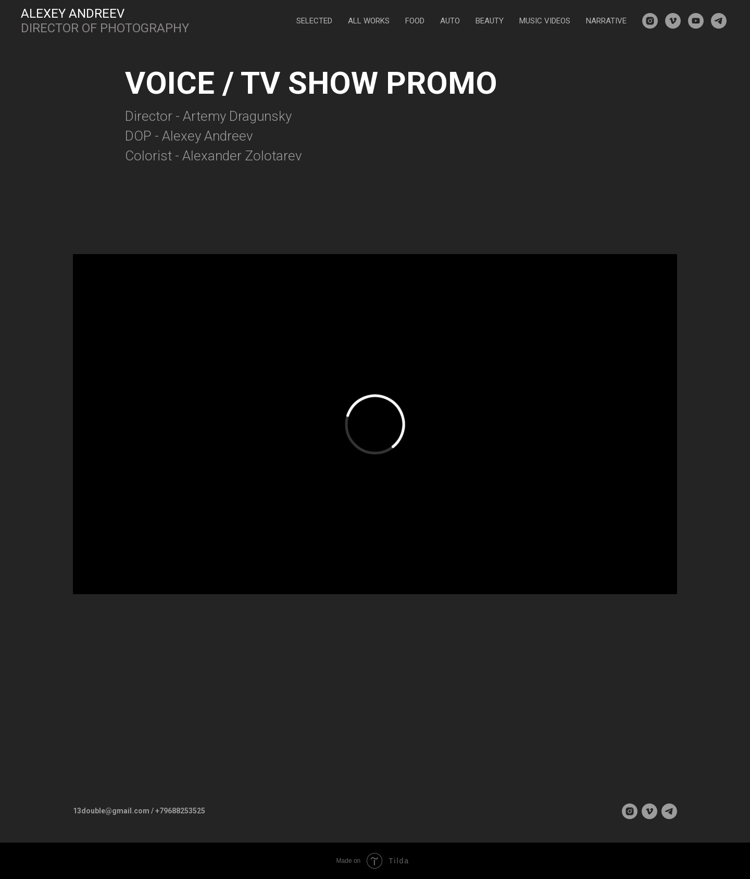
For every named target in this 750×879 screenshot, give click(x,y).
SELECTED (314, 21)
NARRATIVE (606, 21)
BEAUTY (490, 21)
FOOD (414, 21)
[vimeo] (673, 21)
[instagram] (650, 21)
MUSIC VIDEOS (544, 21)
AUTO (450, 21)
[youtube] (696, 21)
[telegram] (719, 21)
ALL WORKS (369, 21)
